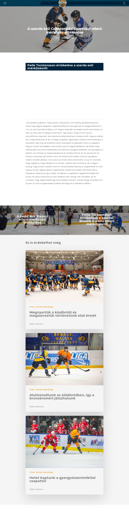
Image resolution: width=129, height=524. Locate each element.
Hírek (64, 22)
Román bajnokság (44, 307)
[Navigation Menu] (5, 3)
